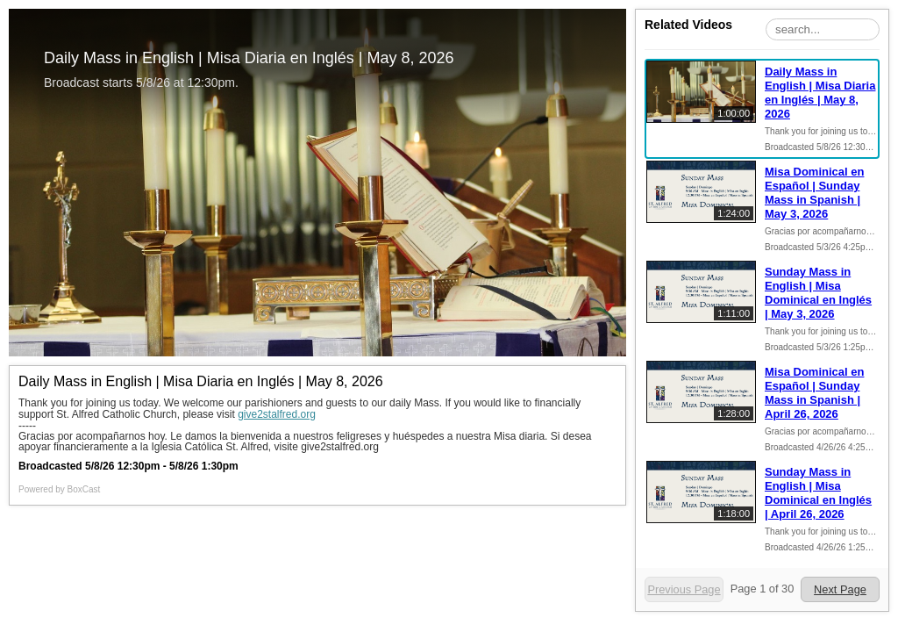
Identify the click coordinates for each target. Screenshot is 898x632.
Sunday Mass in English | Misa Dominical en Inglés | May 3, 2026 (818, 292)
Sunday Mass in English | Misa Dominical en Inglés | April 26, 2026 (818, 493)
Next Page (840, 589)
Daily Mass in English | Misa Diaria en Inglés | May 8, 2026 (820, 92)
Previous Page (683, 589)
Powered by (59, 489)
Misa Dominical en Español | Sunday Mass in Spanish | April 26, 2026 (814, 392)
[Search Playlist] (823, 29)
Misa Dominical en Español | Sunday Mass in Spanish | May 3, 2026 (814, 192)
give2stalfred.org (277, 414)
